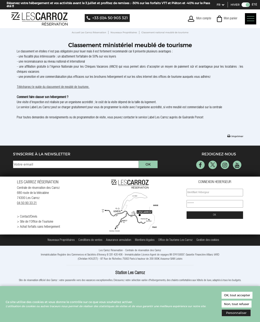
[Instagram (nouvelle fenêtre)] (225, 165)
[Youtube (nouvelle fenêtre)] (237, 165)
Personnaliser (236, 313)
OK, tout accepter (237, 295)
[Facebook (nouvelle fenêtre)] (200, 165)
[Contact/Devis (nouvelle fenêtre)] (45, 216)
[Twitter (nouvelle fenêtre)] (212, 165)
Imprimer (237, 136)
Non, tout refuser (236, 304)
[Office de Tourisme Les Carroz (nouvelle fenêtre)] (175, 240)
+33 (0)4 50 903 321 (110, 18)
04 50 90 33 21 (27, 203)
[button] (227, 18)
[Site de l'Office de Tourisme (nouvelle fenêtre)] (45, 221)
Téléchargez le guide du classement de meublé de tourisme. (53, 87)
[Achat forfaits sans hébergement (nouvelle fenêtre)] (45, 227)
